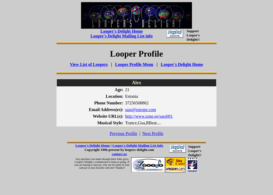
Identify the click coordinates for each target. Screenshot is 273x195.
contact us (119, 154)
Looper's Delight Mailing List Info (137, 145)
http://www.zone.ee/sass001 (148, 116)
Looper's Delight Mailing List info (122, 36)
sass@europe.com (140, 109)
